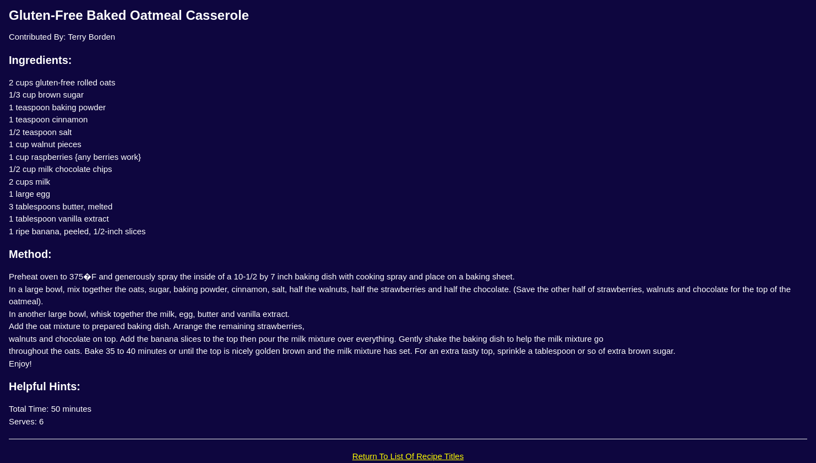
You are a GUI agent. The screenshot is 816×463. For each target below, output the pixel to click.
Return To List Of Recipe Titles (408, 456)
